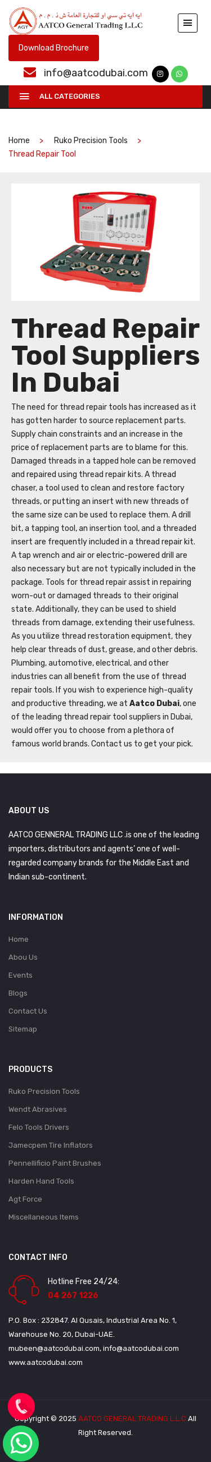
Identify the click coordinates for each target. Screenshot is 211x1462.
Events (20, 975)
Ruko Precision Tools (91, 140)
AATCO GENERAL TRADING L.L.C (132, 1418)
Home (18, 939)
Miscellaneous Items (43, 1217)
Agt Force (25, 1199)
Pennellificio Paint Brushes (54, 1163)
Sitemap (22, 1029)
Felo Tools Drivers (38, 1127)
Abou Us (23, 957)
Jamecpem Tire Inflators (50, 1145)
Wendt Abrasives (37, 1109)
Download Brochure (54, 48)
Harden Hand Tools (41, 1181)
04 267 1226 (73, 1295)
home (19, 140)
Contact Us (27, 1011)
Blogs (18, 993)
